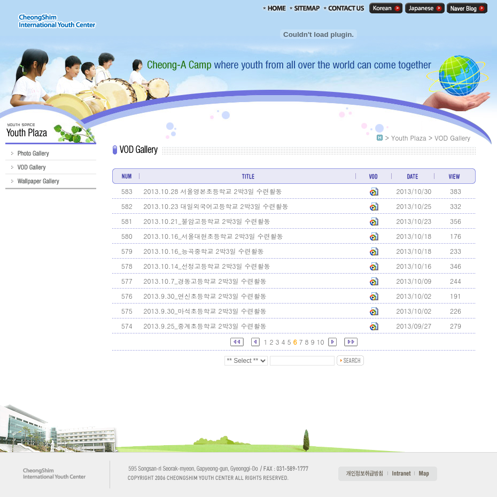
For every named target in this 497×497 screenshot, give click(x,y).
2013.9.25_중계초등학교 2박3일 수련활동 (204, 325)
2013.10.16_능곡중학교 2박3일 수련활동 (203, 250)
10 (320, 341)
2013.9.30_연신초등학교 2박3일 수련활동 (204, 295)
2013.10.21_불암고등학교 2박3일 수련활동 (206, 221)
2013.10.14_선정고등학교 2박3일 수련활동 (206, 265)
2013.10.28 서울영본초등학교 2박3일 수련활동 (212, 191)
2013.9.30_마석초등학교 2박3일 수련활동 (204, 310)
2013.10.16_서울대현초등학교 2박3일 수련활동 (213, 235)
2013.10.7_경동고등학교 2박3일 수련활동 (204, 280)
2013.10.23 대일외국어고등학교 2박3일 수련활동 (215, 206)
